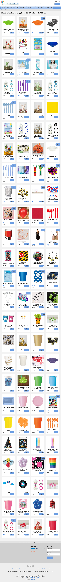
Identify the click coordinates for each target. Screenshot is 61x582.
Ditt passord (49, 552)
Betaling (29, 542)
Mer (51, 7)
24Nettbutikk (32, 579)
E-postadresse (49, 548)
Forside (3, 7)
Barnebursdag (23, 7)
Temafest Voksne (39, 7)
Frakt (13, 568)
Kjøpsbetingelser (19, 568)
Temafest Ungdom (31, 7)
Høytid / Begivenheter (11, 7)
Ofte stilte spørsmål (46, 568)
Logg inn (34, 542)
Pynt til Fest (47, 7)
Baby (17, 7)
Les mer (25, 577)
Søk (57, 3)
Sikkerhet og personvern (29, 568)
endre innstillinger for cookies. (34, 577)
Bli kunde (25, 542)
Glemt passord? (57, 557)
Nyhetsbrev (38, 568)
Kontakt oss (40, 542)
